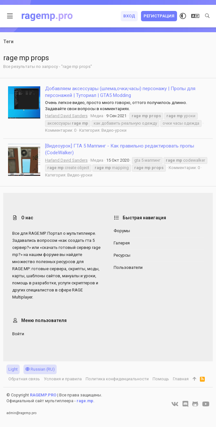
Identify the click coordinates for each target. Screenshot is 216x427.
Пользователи (128, 267)
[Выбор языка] (195, 16)
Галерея (122, 243)
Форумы (122, 230)
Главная (181, 378)
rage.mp (85, 400)
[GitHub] (195, 404)
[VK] (175, 404)
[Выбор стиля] (183, 16)
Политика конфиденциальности (117, 378)
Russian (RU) (40, 369)
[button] (10, 16)
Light (13, 369)
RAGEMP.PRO (43, 395)
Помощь (161, 378)
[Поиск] (207, 16)
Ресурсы (122, 255)
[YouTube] (206, 404)
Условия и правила (63, 378)
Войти (18, 333)
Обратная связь (24, 378)
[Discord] (185, 404)
